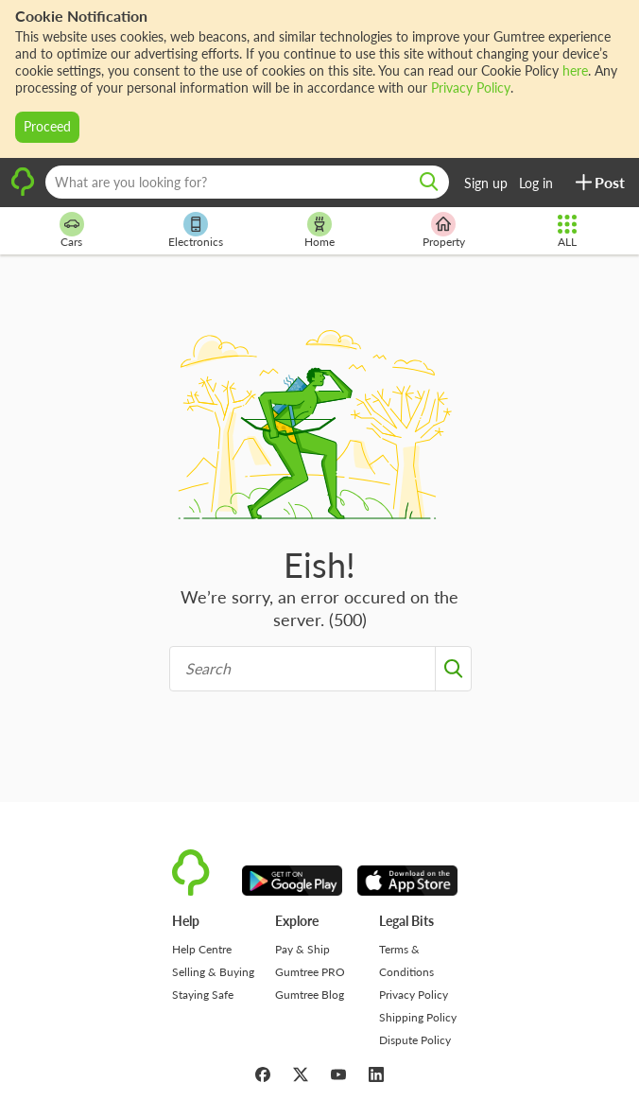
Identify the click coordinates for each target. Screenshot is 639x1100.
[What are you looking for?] (247, 182)
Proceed (47, 126)
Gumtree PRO (310, 972)
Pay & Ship (302, 949)
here (575, 70)
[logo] (22, 192)
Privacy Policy (470, 87)
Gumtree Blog (309, 994)
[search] (429, 182)
